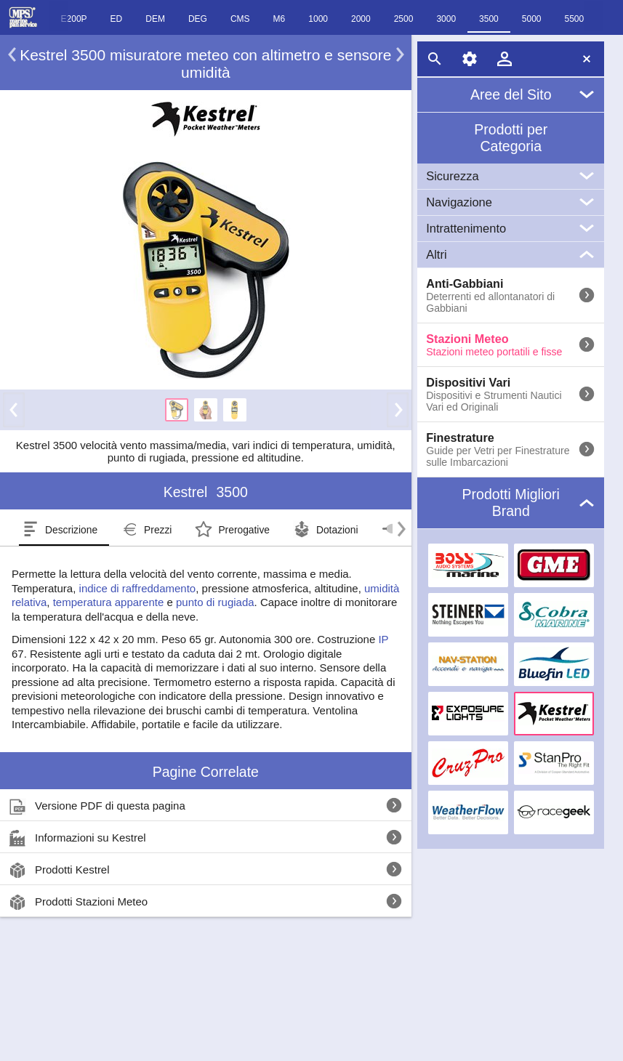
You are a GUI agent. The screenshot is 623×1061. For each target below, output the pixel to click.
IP (383, 639)
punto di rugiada (215, 602)
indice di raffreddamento (137, 588)
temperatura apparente (108, 602)
